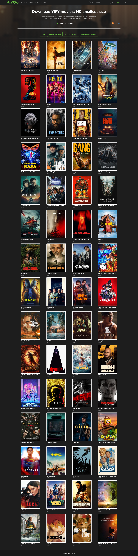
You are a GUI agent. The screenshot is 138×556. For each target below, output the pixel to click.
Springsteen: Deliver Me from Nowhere (107, 543)
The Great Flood (78, 70)
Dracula (49, 374)
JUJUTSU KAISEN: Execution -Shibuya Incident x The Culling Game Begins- (56, 408)
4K (118, 3)
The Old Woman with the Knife (30, 138)
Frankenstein (77, 341)
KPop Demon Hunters (28, 408)
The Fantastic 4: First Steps (107, 476)
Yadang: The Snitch (79, 273)
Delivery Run (102, 138)
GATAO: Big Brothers (27, 442)
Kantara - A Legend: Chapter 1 (30, 374)
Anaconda (24, 273)
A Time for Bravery (78, 307)
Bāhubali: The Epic (52, 70)
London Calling (51, 476)
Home (113, 3)
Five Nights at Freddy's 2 (28, 104)
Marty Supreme (103, 341)
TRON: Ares (50, 239)
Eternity (100, 239)
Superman (24, 476)
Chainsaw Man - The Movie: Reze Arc (107, 307)
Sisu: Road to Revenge (80, 138)
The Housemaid (26, 307)
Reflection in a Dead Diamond (30, 172)
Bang (74, 172)
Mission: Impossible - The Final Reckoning (107, 408)
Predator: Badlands (27, 239)
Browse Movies (125, 3)
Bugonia (49, 543)
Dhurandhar (76, 408)
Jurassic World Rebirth (28, 543)
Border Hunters (77, 510)
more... (117, 23)
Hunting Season (52, 273)
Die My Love (76, 543)
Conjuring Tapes (52, 442)
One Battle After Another (29, 341)
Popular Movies (71, 34)
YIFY (43, 34)
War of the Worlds (52, 138)
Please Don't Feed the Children (82, 239)
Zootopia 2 (101, 70)
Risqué (49, 104)
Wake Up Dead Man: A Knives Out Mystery (107, 205)
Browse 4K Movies (88, 34)
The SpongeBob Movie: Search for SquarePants (107, 442)
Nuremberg (50, 307)
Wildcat (23, 510)
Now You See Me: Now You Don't (82, 104)
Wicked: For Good (104, 510)
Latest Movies (55, 34)
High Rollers (102, 374)
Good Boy (76, 476)
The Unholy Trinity (52, 172)
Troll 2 (49, 341)
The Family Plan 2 (52, 510)
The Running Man (78, 205)
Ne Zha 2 (75, 374)
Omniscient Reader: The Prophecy (56, 205)
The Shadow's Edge (104, 172)
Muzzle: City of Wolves (105, 104)
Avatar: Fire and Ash (27, 70)
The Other (76, 442)
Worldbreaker (25, 205)
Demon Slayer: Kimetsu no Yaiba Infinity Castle (107, 273)
